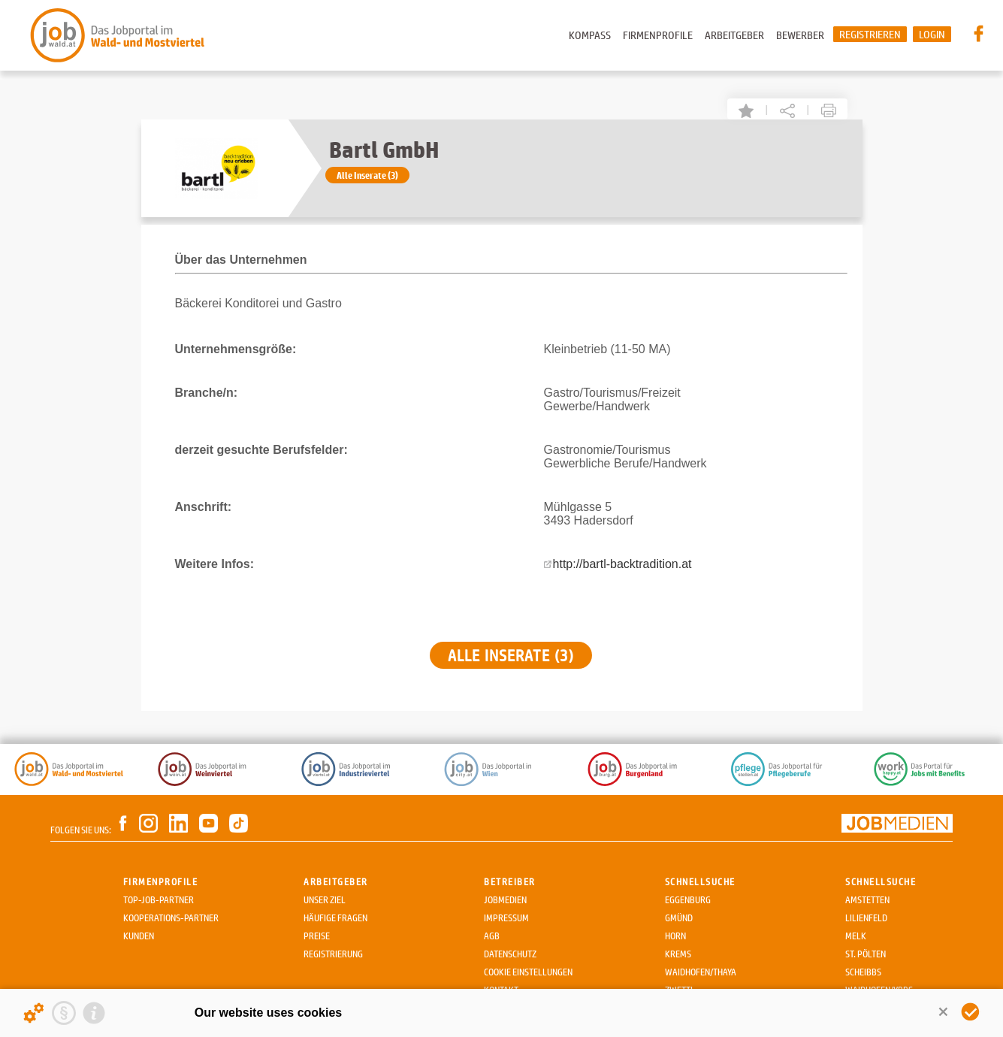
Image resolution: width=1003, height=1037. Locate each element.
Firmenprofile (658, 35)
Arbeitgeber (734, 35)
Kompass (590, 35)
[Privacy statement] (64, 1013)
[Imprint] (94, 1013)
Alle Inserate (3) (367, 175)
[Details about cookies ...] (34, 1013)
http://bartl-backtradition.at (622, 564)
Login (932, 34)
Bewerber (800, 35)
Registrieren (870, 34)
